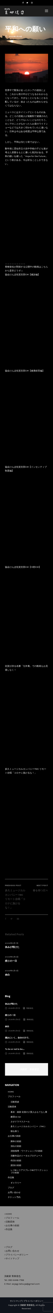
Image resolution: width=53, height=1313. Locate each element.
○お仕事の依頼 (11, 1225)
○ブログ (8, 1247)
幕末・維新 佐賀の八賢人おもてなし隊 (29, 1112)
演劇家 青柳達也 (29, 1069)
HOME (11, 1091)
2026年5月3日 (14, 1042)
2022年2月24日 (15, 37)
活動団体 (12, 1106)
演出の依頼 (16, 1146)
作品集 (11, 1177)
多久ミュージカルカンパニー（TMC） (28, 1126)
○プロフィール (11, 1218)
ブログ (11, 1187)
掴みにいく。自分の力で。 (17, 1037)
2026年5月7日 (12, 943)
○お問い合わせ (11, 1251)
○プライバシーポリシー (16, 1254)
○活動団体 (9, 1221)
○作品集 (8, 1229)
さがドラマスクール (20, 1121)
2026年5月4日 (12, 971)
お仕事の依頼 (14, 1136)
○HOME (8, 1214)
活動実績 (15, 1102)
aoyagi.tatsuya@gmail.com (26, 1284)
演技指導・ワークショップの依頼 (26, 1151)
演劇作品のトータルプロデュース (26, 1155)
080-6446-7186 (16, 1280)
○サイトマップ (11, 1258)
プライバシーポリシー (33, 1301)
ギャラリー (16, 1183)
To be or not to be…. (15, 1049)
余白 (7, 974)
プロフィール (14, 1096)
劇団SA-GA (16, 1117)
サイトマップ (16, 1301)
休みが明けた (12, 947)
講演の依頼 (16, 1165)
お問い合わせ (14, 1192)
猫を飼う (15, 1131)
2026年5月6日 (12, 957)
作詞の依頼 (16, 1160)
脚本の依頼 (16, 1141)
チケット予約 (14, 1197)
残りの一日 (11, 960)
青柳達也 (29, 1008)
